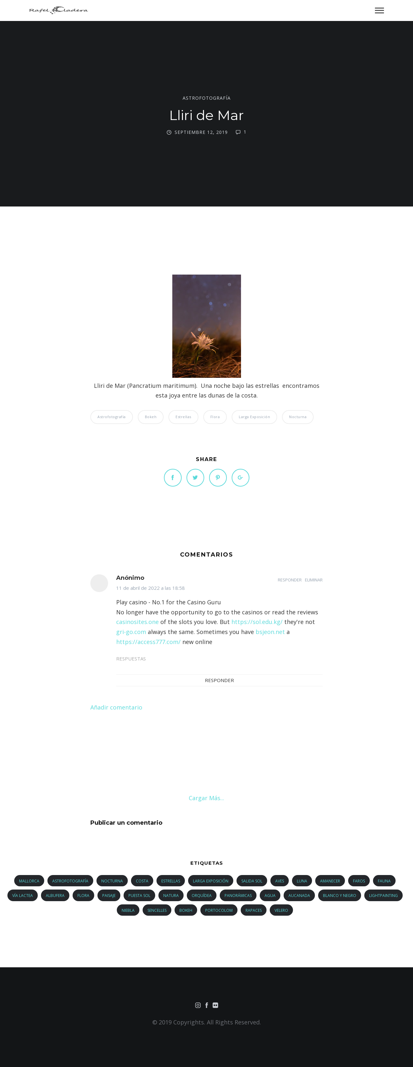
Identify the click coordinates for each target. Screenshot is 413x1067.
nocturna (298, 416)
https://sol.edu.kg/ (257, 622)
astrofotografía (207, 98)
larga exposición (254, 416)
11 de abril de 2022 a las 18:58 (150, 588)
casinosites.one (137, 622)
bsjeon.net (270, 632)
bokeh (151, 416)
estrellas (183, 416)
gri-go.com (131, 632)
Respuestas (131, 658)
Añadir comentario (116, 707)
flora (215, 416)
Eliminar (314, 580)
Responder (290, 580)
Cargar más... (206, 798)
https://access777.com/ (148, 642)
